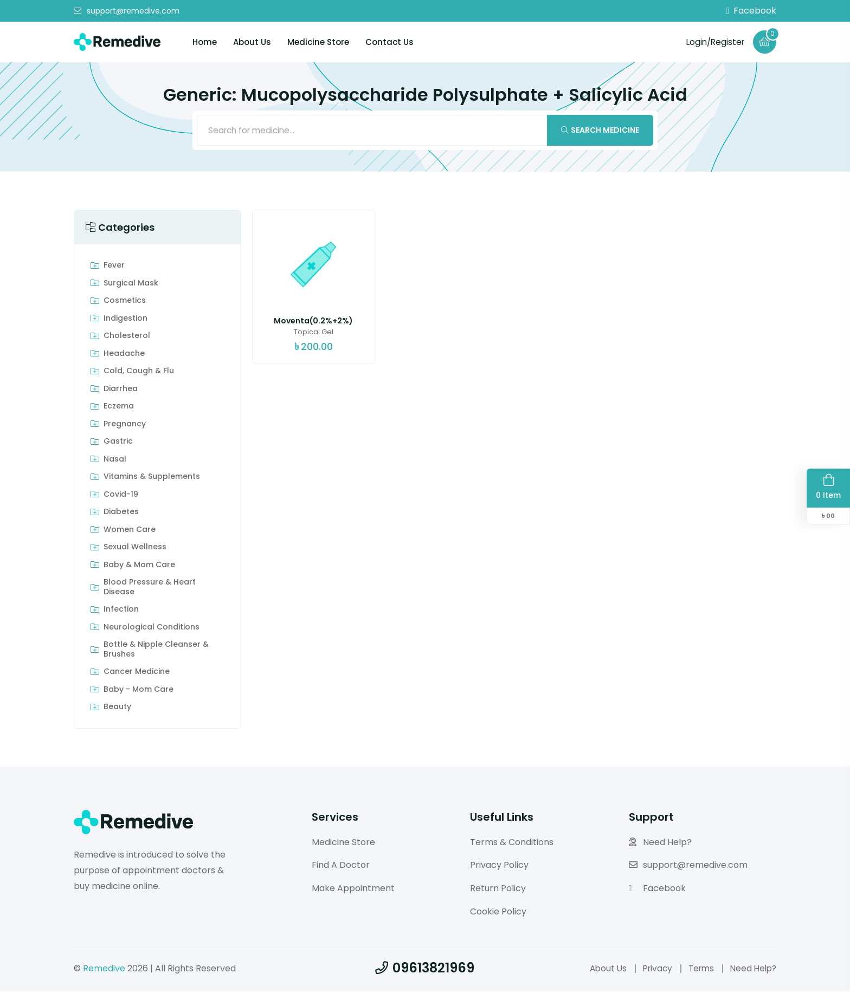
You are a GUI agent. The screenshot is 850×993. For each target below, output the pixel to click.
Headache (124, 355)
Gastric (118, 444)
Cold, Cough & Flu (139, 373)
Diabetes (121, 514)
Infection (121, 611)
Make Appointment (353, 890)
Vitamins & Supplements (152, 479)
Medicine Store (318, 42)
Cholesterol (127, 338)
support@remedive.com (126, 11)
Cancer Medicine (137, 674)
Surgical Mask (131, 285)
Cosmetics (125, 303)
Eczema (119, 408)
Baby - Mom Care (138, 691)
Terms (697, 970)
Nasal (115, 461)
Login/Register (712, 41)
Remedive (104, 970)
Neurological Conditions (151, 629)
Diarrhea (121, 390)
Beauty (117, 709)
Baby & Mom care (139, 567)
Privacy (651, 970)
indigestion (125, 320)
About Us (252, 42)
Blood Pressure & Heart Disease (150, 589)
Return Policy (498, 890)
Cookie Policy (498, 913)
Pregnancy (125, 426)
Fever (114, 267)
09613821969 (424, 969)
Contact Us (389, 42)
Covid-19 (121, 496)
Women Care (130, 531)
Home (204, 42)
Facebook (751, 11)
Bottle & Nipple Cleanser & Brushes (156, 651)
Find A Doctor (341, 867)
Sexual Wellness (135, 549)
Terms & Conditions (511, 844)
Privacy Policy (499, 867)
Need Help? (660, 844)
